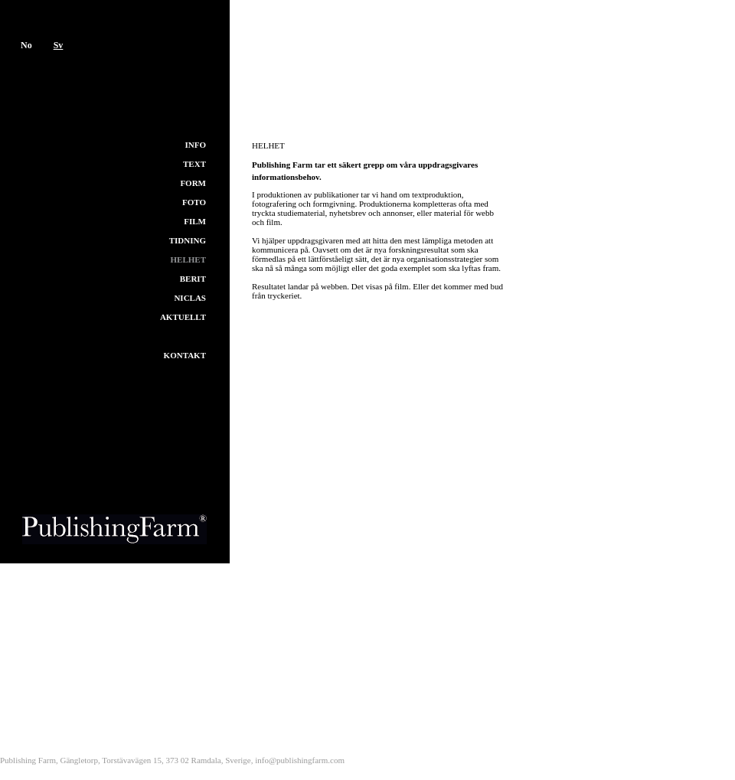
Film (195, 221)
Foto (194, 202)
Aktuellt (183, 316)
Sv (59, 45)
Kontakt (185, 355)
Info (196, 144)
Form (193, 183)
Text (194, 163)
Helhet (188, 259)
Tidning (187, 240)
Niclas (190, 297)
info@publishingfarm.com (300, 760)
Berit (193, 278)
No (26, 45)
